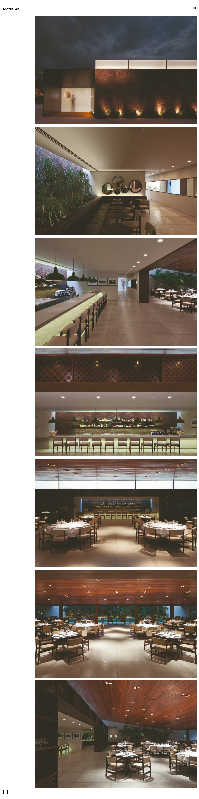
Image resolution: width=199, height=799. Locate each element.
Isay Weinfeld (11, 9)
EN (194, 8)
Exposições (142, 9)
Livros (6, 34)
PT (190, 8)
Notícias (7, 27)
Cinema (127, 9)
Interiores (102, 9)
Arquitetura (85, 9)
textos (156, 9)
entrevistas (9, 31)
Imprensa (169, 9)
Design (115, 9)
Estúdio (183, 9)
